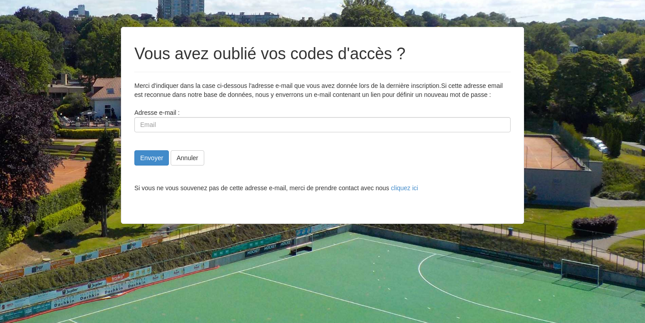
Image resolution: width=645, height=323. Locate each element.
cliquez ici (404, 188)
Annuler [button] (187, 158)
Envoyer (151, 158)
